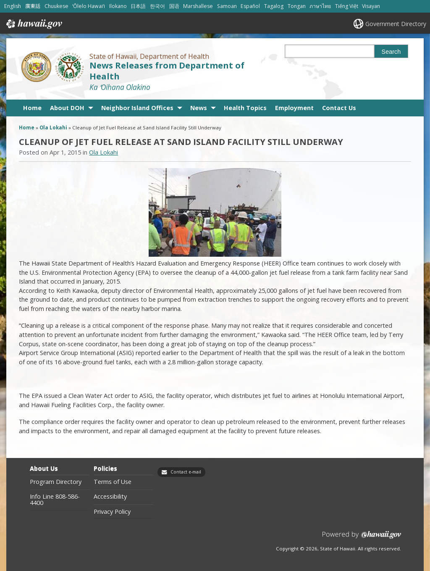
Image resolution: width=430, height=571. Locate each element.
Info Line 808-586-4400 (55, 500)
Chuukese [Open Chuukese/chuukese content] (56, 6)
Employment (294, 108)
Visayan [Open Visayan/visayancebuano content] (371, 6)
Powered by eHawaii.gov (361, 538)
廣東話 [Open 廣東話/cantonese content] (32, 6)
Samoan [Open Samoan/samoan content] (227, 6)
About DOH (67, 108)
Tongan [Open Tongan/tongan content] (297, 6)
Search (391, 51)
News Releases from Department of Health (166, 70)
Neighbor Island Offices (137, 108)
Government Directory (395, 24)
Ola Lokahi (53, 127)
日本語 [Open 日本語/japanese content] (138, 6)
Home (32, 108)
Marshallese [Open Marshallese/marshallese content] (198, 6)
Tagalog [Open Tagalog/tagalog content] (273, 6)
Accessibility (110, 497)
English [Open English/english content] (12, 6)
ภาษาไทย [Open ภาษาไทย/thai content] (320, 6)
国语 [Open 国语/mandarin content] (174, 6)
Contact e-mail (185, 472)
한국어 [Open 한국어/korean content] (157, 6)
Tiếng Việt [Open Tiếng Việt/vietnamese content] (346, 6)
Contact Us (339, 108)
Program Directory (55, 482)
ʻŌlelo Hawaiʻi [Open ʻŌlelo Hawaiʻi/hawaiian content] (88, 6)
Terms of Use (112, 482)
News (198, 108)
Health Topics (245, 108)
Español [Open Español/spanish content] (250, 6)
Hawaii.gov (33, 24)
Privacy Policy (112, 512)
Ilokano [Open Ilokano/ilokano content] (118, 6)
